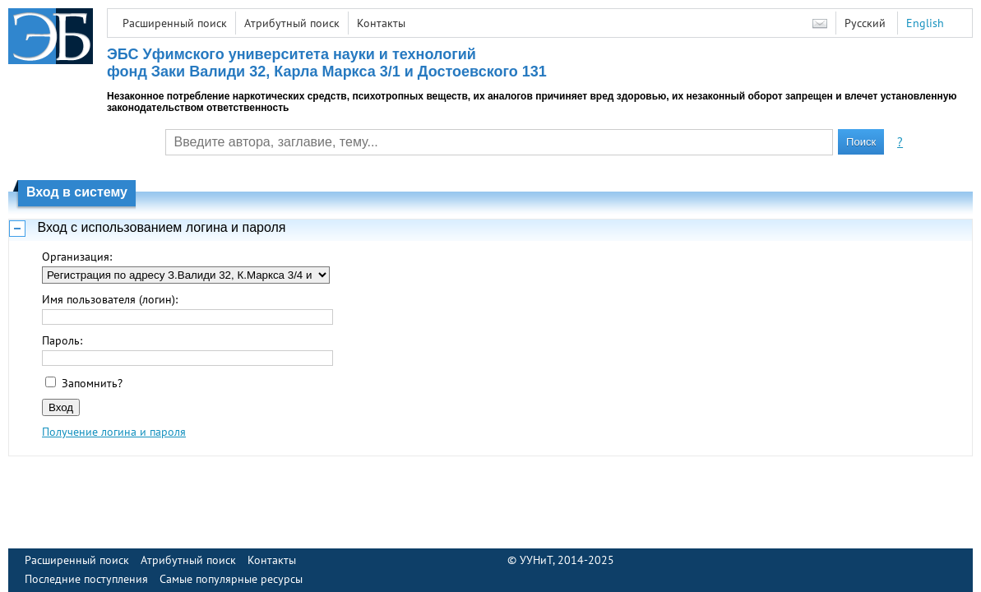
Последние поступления (86, 578)
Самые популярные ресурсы (231, 578)
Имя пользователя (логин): (110, 299)
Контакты (381, 23)
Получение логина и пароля (114, 431)
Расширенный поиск (175, 23)
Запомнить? (92, 383)
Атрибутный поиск (292, 23)
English (925, 23)
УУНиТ (536, 560)
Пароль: (62, 340)
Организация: (77, 256)
